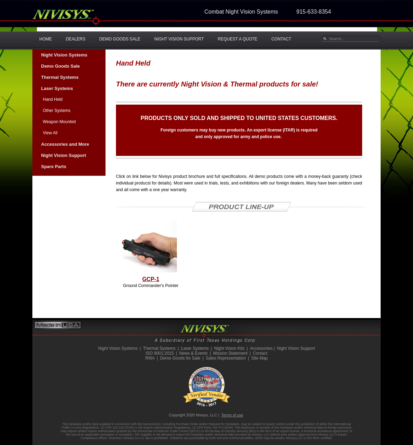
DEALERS (75, 39)
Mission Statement (230, 353)
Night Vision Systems (64, 55)
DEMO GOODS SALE (119, 39)
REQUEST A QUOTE (237, 39)
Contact (260, 353)
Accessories (261, 348)
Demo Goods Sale (60, 66)
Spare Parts (53, 166)
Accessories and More (65, 144)
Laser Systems (57, 88)
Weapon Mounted (59, 121)
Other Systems (56, 110)
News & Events (193, 353)
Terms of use (232, 415)
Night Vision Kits (229, 348)
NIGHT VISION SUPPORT (179, 39)
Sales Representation (226, 358)
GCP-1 (150, 279)
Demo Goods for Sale (180, 358)
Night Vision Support (63, 155)
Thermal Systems (60, 77)
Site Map (259, 358)
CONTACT (281, 39)
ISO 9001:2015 (160, 353)
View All (50, 132)
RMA (150, 358)
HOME (45, 39)
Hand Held (53, 99)
